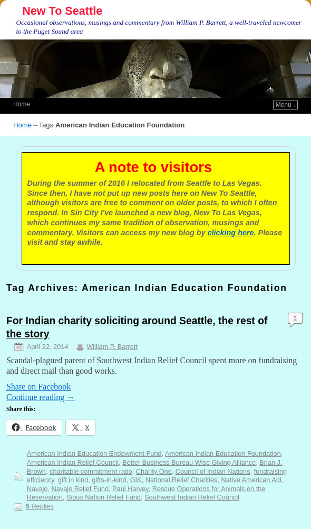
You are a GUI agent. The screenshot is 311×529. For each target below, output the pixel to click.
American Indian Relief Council (73, 462)
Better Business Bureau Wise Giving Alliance (189, 462)
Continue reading (40, 397)
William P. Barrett (112, 347)
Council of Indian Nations (213, 471)
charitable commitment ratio (91, 471)
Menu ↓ (286, 104)
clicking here (231, 232)
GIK (136, 480)
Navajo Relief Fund (80, 489)
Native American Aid (251, 480)
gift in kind (73, 480)
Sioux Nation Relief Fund (103, 497)
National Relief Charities (181, 480)
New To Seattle (62, 10)
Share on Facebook (38, 386)
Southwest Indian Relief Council (191, 497)
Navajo (37, 489)
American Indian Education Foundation (223, 453)
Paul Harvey (130, 489)
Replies (40, 506)
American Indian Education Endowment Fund (94, 453)
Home (21, 104)
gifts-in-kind (109, 480)
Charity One (154, 471)
